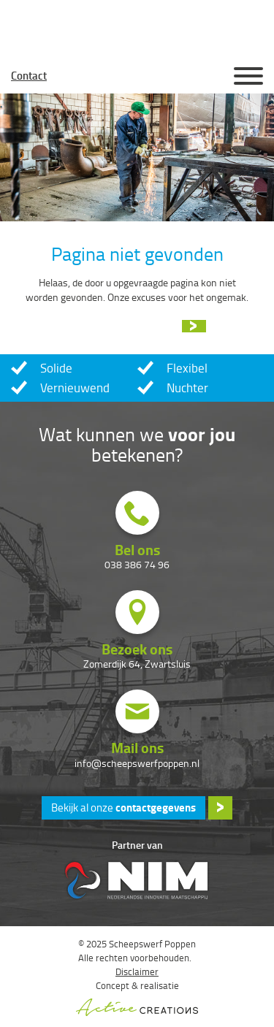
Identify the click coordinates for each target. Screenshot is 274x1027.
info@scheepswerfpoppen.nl (137, 763)
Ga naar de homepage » (124, 326)
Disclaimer (137, 971)
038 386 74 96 (137, 564)
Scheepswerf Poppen (137, 29)
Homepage (137, 75)
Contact (29, 75)
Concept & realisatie (137, 997)
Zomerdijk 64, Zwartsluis (137, 664)
